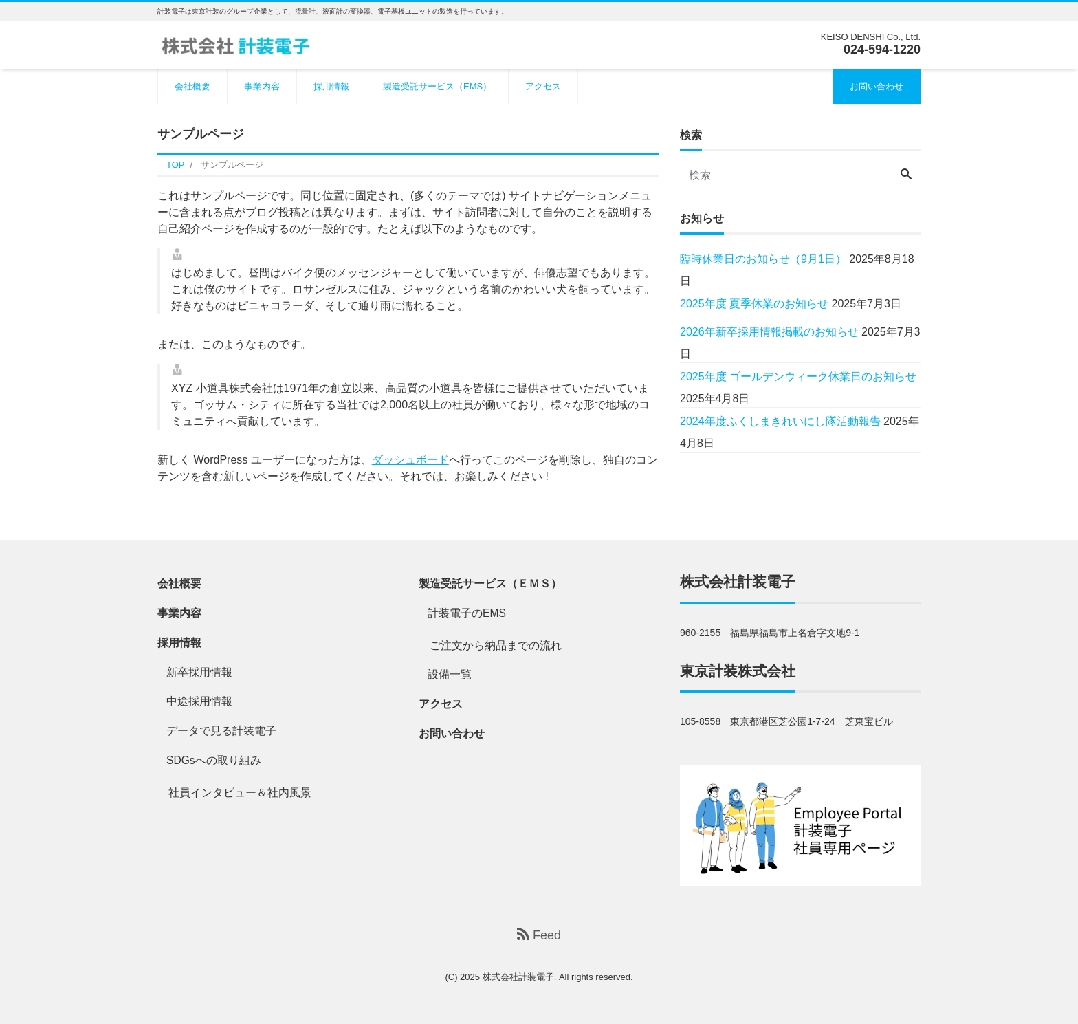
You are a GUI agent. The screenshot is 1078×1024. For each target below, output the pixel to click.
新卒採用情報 (199, 672)
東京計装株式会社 (737, 671)
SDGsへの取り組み (213, 760)
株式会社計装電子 (737, 581)
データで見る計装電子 (221, 731)
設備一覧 (450, 674)
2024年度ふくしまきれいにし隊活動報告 (780, 421)
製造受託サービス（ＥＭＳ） (490, 583)
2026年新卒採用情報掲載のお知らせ (769, 332)
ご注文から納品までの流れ (496, 645)
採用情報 (331, 86)
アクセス (543, 86)
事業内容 (262, 86)
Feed (539, 935)
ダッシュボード (410, 460)
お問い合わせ (876, 86)
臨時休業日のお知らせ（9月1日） (763, 259)
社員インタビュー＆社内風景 (239, 792)
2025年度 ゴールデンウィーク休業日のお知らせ (798, 376)
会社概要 (192, 86)
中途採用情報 (199, 701)
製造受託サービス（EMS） (437, 86)
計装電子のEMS (467, 613)
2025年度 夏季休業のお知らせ (754, 303)
